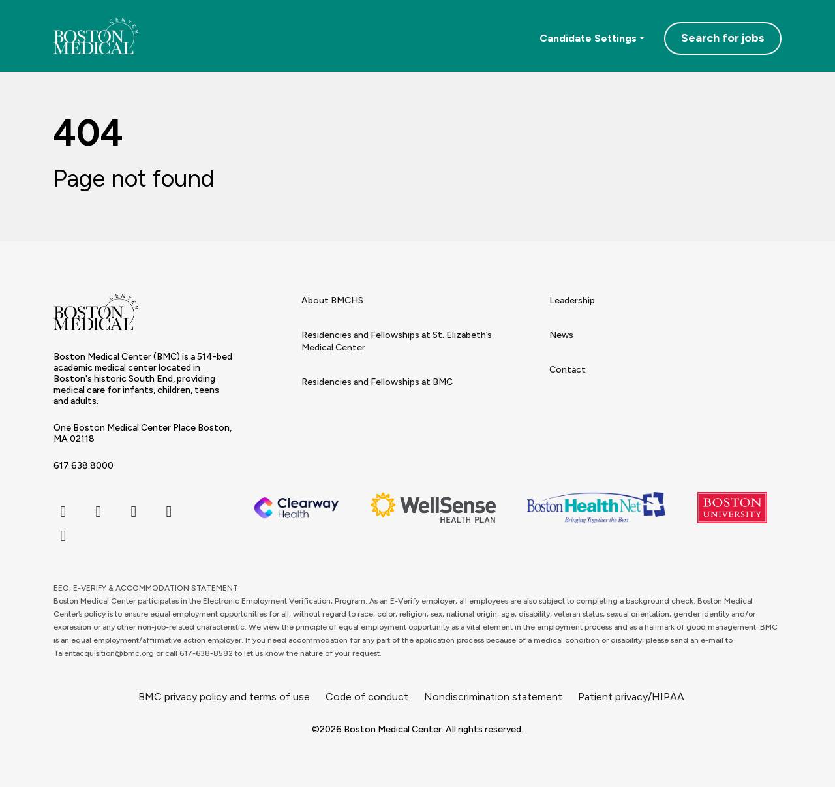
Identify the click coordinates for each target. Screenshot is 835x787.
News (561, 335)
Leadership (572, 300)
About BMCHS (332, 300)
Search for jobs (723, 38)
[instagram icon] (134, 511)
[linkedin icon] (169, 511)
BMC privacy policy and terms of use (224, 696)
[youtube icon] (63, 535)
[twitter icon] (98, 511)
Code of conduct (367, 696)
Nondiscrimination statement (493, 696)
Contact (567, 369)
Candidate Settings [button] (588, 38)
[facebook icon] (63, 511)
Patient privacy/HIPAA (631, 696)
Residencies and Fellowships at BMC (377, 382)
